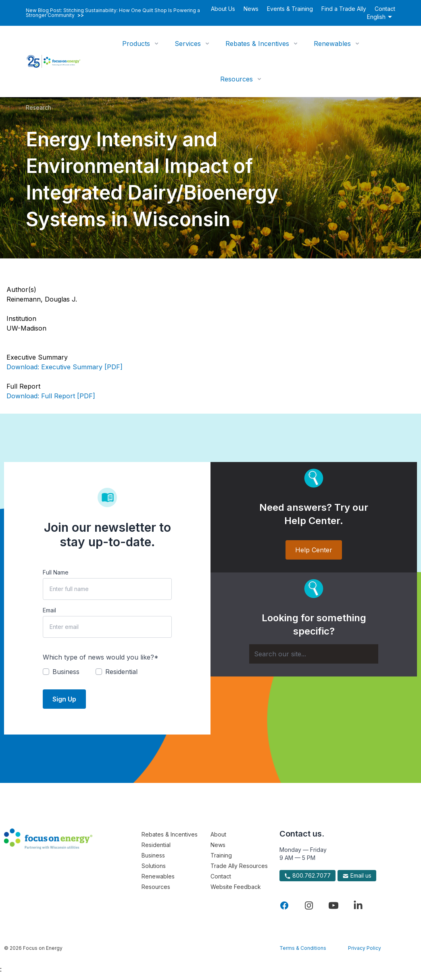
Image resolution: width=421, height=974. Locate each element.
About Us (223, 8)
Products (136, 44)
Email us (356, 875)
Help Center (313, 550)
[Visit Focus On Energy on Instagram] (309, 905)
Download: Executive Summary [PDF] (64, 367)
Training (221, 855)
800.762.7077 (307, 875)
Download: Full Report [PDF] (50, 396)
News (251, 8)
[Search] (313, 654)
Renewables (332, 44)
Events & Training (290, 8)
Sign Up (64, 699)
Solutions (154, 865)
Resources (236, 79)
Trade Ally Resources (239, 865)
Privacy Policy (364, 948)
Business (153, 855)
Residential (156, 844)
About (218, 834)
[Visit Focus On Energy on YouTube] (333, 905)
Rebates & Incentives (257, 44)
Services (188, 44)
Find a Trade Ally (343, 8)
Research (38, 107)
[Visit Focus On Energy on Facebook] (284, 905)
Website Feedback (235, 886)
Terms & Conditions (302, 948)
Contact (385, 8)
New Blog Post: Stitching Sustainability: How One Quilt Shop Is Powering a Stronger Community (113, 13)
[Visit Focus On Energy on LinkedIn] (358, 905)
